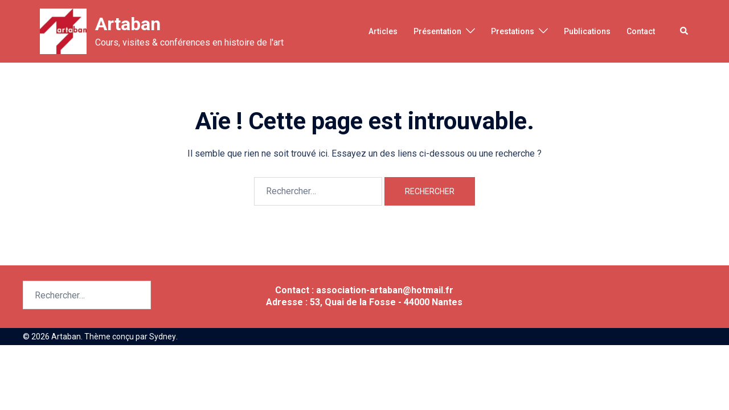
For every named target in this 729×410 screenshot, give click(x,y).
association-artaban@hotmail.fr (384, 290)
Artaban (128, 24)
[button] (684, 31)
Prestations (512, 31)
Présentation (437, 31)
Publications (587, 31)
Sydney (162, 336)
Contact (640, 31)
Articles (383, 31)
